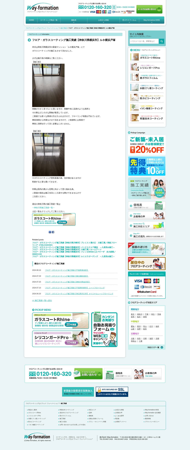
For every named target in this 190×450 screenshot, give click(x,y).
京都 (157, 338)
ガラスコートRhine (34, 412)
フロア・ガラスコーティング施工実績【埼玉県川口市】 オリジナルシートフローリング (79, 294)
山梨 (132, 329)
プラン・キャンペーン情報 (97, 421)
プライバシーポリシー (152, 421)
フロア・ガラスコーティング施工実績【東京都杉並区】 (67, 276)
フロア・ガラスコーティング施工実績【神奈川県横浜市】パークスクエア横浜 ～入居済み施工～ (73, 247)
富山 (145, 326)
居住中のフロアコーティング (69, 412)
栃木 (139, 317)
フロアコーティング (33, 11)
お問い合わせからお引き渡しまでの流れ (73, 424)
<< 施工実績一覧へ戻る (42, 300)
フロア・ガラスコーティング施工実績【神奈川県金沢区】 (67, 282)
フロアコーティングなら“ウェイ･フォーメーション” (42, 28)
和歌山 (133, 341)
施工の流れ (63, 421)
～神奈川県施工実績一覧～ (43, 208)
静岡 (145, 317)
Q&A (90, 412)
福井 (157, 326)
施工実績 (64, 28)
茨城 (159, 314)
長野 (139, 329)
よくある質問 (119, 415)
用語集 (117, 418)
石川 (151, 326)
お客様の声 (118, 412)
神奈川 (139, 314)
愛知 (132, 326)
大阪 (132, 338)
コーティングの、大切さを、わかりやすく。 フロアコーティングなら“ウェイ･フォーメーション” (74, 438)
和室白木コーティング (67, 410)
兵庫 (145, 338)
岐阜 (145, 329)
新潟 (139, 326)
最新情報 (148, 418)
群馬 (132, 317)
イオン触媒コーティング (36, 424)
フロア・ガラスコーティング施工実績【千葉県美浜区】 (67, 270)
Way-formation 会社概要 (153, 412)
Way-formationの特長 (152, 20)
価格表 (73, 20)
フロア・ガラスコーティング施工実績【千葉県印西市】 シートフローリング (75, 288)
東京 (132, 314)
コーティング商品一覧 (48, 20)
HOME (31, 20)
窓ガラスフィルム (129, 20)
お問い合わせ (149, 415)
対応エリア (92, 410)
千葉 (146, 314)
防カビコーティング (34, 421)
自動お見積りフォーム (96, 418)
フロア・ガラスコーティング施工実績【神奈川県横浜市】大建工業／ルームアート (67, 249)
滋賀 (151, 338)
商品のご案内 (32, 410)
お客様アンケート (121, 421)
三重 (140, 341)
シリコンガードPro (34, 415)
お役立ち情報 (103, 20)
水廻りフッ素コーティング (37, 418)
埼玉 (153, 314)
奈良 (139, 338)
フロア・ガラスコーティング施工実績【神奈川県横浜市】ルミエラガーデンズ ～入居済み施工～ (73, 256)
